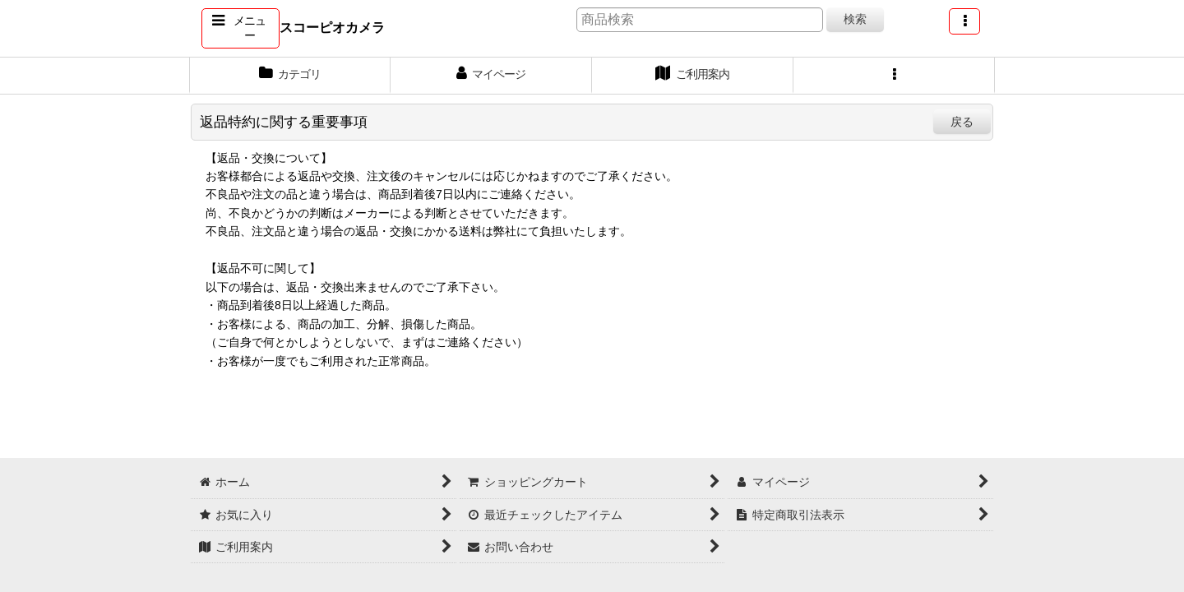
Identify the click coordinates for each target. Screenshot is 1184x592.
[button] (240, 28)
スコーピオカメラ (332, 27)
